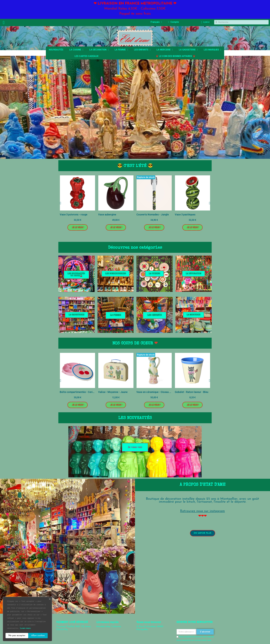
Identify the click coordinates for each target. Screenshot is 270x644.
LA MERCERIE (165, 49)
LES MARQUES (212, 49)
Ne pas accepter (16, 635)
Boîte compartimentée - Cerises (108, 392)
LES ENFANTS (142, 49)
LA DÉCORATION (99, 49)
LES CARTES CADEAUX (86, 56)
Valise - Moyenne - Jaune (142, 392)
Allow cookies (38, 635)
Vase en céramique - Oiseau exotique (187, 392)
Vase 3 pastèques (185, 214)
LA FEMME (121, 49)
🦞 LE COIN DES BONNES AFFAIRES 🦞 (175, 56)
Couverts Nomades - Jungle (152, 214)
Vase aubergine (107, 214)
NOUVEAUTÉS (56, 49)
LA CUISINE (76, 49)
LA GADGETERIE (188, 49)
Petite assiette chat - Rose (66, 392)
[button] (77, 227)
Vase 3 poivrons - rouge (73, 214)
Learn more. (25, 628)
